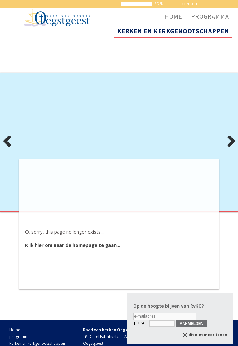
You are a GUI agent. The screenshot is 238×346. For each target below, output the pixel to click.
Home (14, 329)
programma (20, 336)
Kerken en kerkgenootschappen (37, 343)
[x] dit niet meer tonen (205, 334)
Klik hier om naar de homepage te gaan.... (73, 245)
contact (190, 4)
